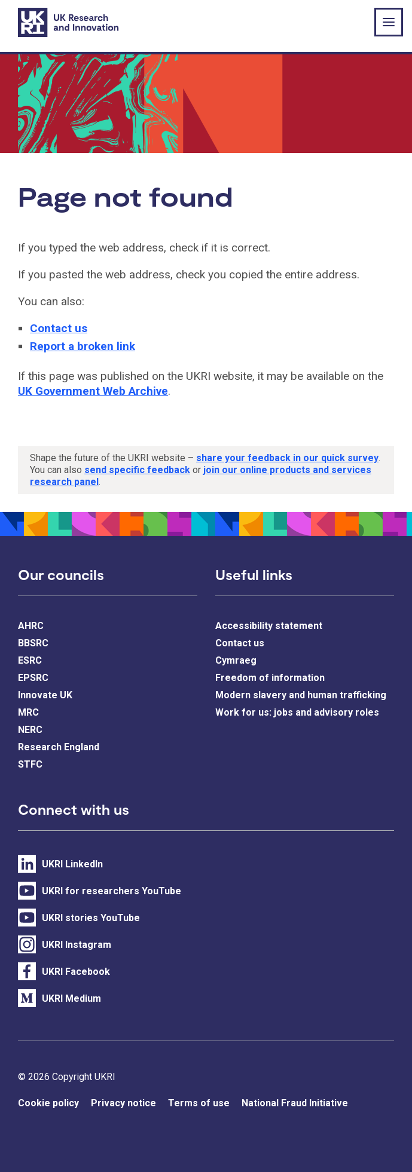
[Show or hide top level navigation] (388, 22)
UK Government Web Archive (93, 391)
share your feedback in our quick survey (287, 458)
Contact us (58, 328)
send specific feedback (137, 469)
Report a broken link (82, 346)
